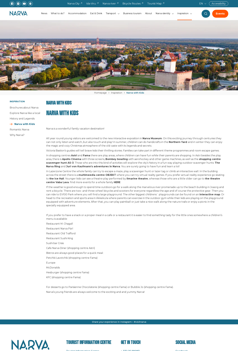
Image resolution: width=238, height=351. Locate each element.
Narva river (111, 3)
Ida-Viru (92, 3)
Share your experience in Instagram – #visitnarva (119, 322)
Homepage (100, 92)
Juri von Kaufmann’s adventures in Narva (93, 166)
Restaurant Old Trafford (61, 233)
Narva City (75, 3)
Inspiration (183, 13)
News (44, 13)
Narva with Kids (24, 124)
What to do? (58, 13)
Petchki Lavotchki (57, 257)
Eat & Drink (96, 13)
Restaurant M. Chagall (59, 223)
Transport (111, 13)
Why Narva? (17, 135)
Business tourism (132, 13)
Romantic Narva (19, 129)
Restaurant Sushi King (59, 238)
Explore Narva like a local (25, 113)
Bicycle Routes (133, 3)
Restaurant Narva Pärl (59, 228)
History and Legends (22, 118)
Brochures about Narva (24, 107)
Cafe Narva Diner (56, 248)
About (148, 13)
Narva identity (163, 13)
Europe (50, 262)
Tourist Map (156, 3)
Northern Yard (178, 142)
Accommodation (77, 13)
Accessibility (219, 3)
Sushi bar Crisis (55, 243)
